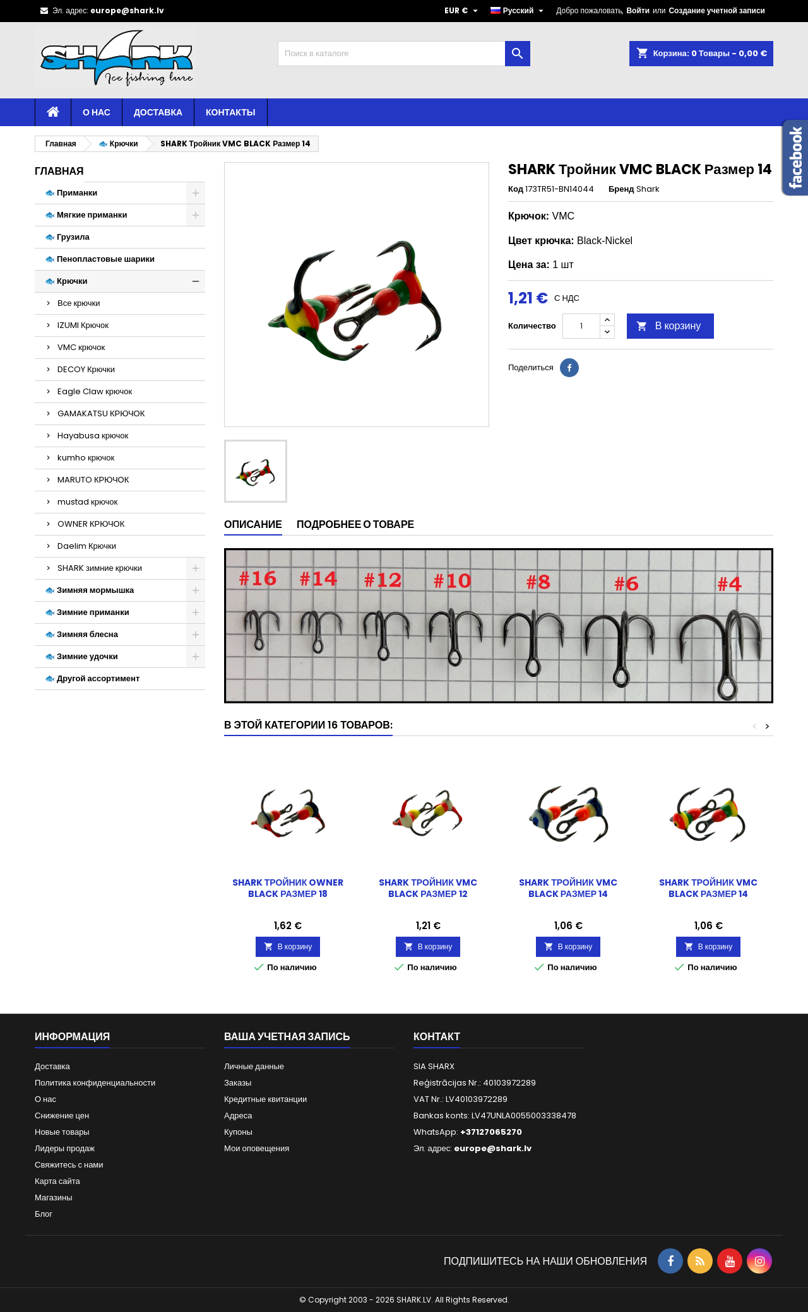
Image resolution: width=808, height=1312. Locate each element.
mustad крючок (87, 502)
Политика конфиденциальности (95, 1083)
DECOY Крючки (86, 369)
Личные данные (254, 1066)
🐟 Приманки (71, 193)
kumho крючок (85, 458)
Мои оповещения (256, 1148)
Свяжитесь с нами (69, 1165)
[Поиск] (404, 53)
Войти (638, 10)
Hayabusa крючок (92, 436)
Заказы (237, 1083)
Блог (43, 1214)
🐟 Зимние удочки (81, 656)
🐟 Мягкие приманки (86, 215)
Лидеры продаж (65, 1148)
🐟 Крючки (66, 281)
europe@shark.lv (127, 10)
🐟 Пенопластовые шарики (100, 259)
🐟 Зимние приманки (87, 612)
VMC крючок (81, 347)
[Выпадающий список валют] (462, 10)
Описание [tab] (253, 524)
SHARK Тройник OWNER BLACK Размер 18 (287, 888)
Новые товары (62, 1132)
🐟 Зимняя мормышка (89, 590)
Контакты (230, 112)
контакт (436, 1036)
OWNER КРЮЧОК (90, 524)
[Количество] (581, 326)
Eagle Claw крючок (94, 391)
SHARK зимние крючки (99, 568)
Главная (59, 171)
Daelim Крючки (86, 546)
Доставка (158, 112)
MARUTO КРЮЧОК (93, 480)
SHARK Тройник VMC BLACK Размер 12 (428, 888)
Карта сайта (57, 1181)
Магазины (54, 1198)
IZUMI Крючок (83, 325)
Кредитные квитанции (265, 1099)
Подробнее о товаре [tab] (355, 524)
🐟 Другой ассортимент (92, 678)
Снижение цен (62, 1116)
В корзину (668, 326)
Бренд (621, 189)
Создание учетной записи (716, 10)
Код (515, 189)
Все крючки (78, 303)
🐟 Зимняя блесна (81, 634)
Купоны (238, 1132)
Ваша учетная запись (287, 1036)
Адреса (238, 1116)
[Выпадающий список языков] (518, 10)
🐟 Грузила (67, 237)
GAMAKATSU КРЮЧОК (101, 413)
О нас (96, 112)
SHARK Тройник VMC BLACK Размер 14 (568, 888)
